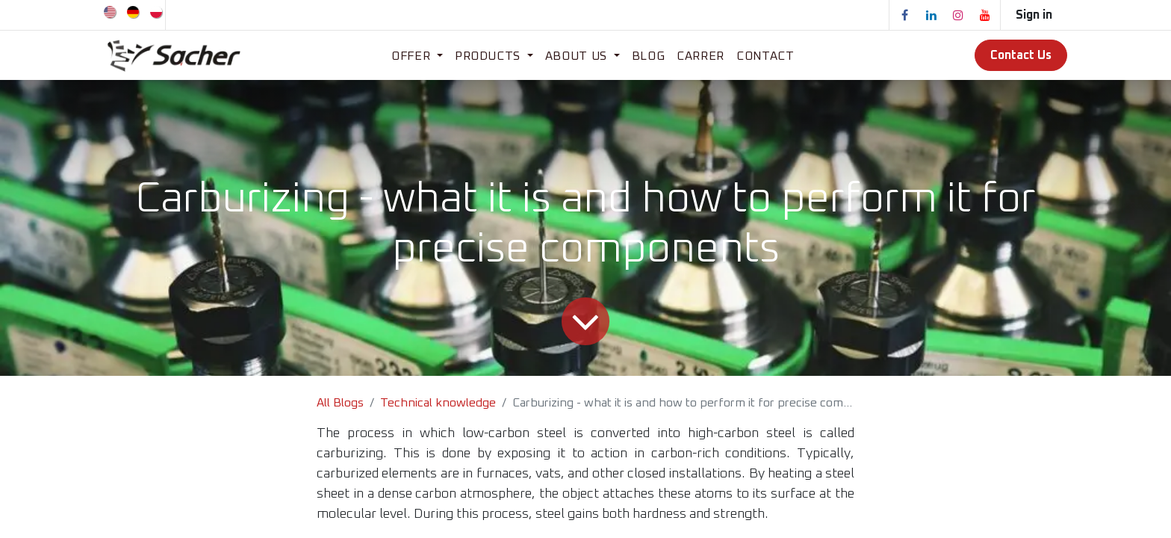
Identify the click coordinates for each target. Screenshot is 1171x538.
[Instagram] (958, 15)
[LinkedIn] (931, 15)
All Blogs (340, 403)
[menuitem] (111, 11)
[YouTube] (985, 15)
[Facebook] (904, 15)
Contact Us (1021, 55)
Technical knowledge (438, 403)
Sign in (1034, 15)
